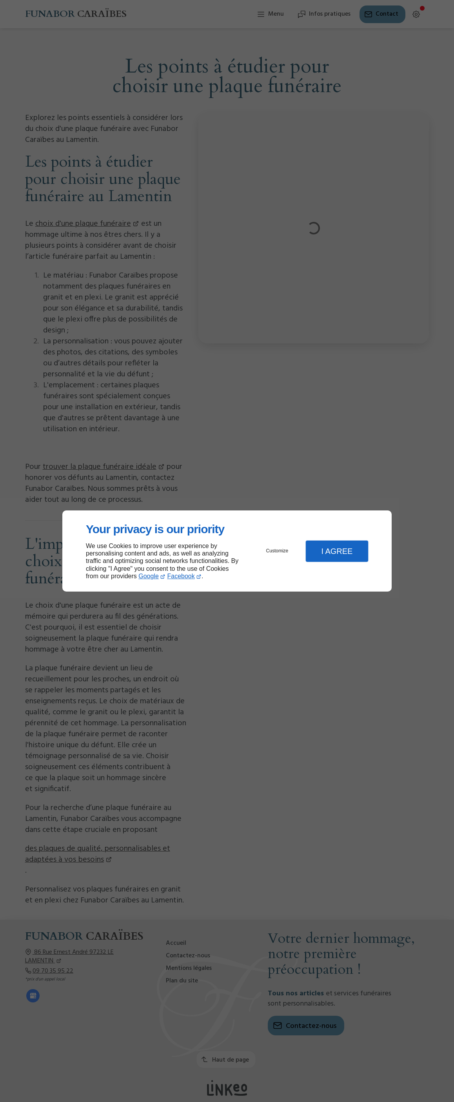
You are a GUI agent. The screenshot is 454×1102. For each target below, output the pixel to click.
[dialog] (227, 551)
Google (148, 576)
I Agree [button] (336, 551)
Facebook (181, 576)
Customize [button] (277, 551)
